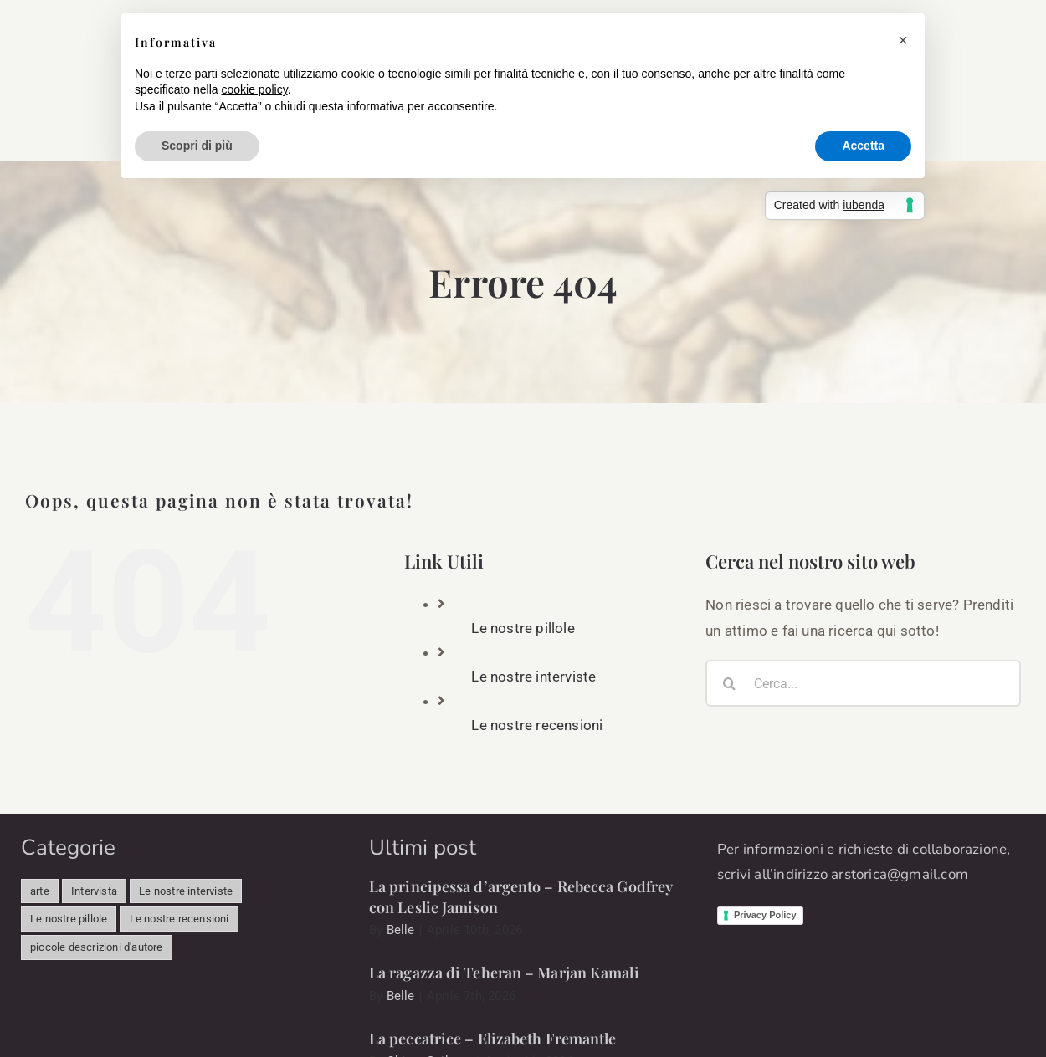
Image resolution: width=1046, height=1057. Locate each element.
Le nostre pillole (522, 628)
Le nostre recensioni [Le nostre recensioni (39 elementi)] (179, 918)
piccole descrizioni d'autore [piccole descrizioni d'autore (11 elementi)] (96, 947)
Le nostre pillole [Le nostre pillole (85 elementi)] (68, 918)
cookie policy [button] (255, 89)
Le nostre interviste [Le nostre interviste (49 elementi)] (186, 891)
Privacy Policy (765, 915)
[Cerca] (728, 683)
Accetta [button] (863, 145)
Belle (401, 929)
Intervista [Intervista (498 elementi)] (94, 891)
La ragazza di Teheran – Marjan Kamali (504, 973)
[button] (903, 40)
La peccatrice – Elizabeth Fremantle (493, 1039)
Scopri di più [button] (197, 145)
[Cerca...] (863, 683)
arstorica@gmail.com (899, 874)
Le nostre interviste (533, 676)
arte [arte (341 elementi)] (39, 891)
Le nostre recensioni (536, 725)
